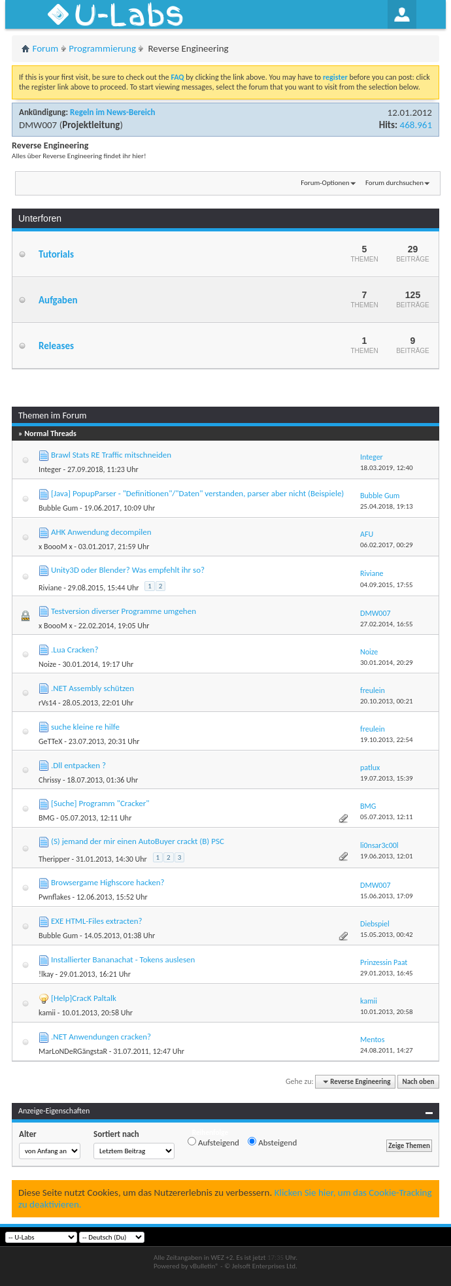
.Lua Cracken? (74, 649)
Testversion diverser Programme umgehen (123, 611)
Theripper (54, 859)
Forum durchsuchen (394, 182)
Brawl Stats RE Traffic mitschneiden (111, 455)
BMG (46, 817)
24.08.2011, (386, 1050)
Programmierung (102, 48)
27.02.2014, (386, 624)
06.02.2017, (386, 545)
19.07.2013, (386, 778)
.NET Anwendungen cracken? (101, 1036)
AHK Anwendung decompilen (101, 532)
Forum (46, 48)
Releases (56, 346)
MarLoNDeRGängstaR (73, 1051)
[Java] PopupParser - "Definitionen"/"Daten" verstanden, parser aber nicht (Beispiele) (197, 493)
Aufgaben (58, 300)
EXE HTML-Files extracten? (96, 921)
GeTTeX (51, 741)
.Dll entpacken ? (78, 765)
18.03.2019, (386, 468)
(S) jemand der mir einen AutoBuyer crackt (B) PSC (137, 841)
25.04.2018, (386, 506)
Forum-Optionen (325, 182)
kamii (47, 1012)
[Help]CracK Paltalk (83, 998)
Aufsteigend (213, 1142)
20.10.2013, (386, 701)
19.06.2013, (386, 856)
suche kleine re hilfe (85, 727)
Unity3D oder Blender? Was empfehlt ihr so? (128, 570)
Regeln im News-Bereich (112, 112)
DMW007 (38, 125)
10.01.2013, (386, 1011)
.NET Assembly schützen (92, 688)
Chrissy (50, 780)
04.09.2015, (386, 585)
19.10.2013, (386, 740)
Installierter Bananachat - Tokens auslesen (123, 959)
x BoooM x (56, 546)
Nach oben (418, 1081)
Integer (50, 469)
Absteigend (272, 1142)
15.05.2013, (386, 934)
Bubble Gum (58, 508)
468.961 (416, 125)
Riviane (50, 587)
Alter (28, 1134)
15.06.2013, (386, 896)
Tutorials (56, 254)
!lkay (46, 974)
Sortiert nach (116, 1134)
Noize (47, 664)
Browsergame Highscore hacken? (108, 882)
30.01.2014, (386, 662)
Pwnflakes (55, 897)
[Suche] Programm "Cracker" (100, 803)
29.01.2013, (386, 973)
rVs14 (47, 702)
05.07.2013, (386, 817)
